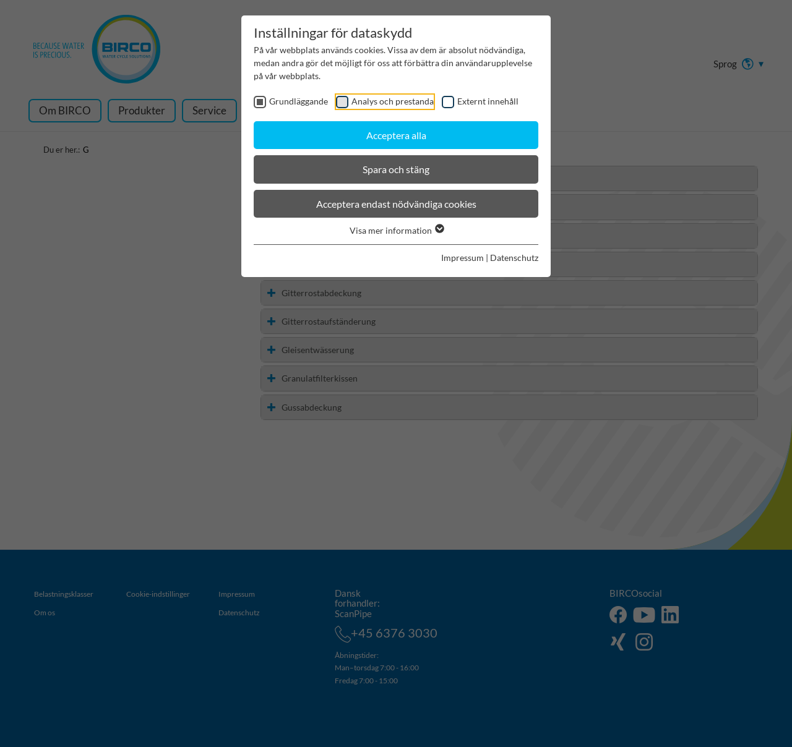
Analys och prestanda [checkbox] (392, 101)
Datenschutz (514, 257)
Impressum (462, 257)
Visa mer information (396, 230)
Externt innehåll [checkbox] (488, 101)
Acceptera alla (396, 135)
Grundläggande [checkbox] (298, 101)
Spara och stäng (396, 169)
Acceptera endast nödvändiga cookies (396, 204)
